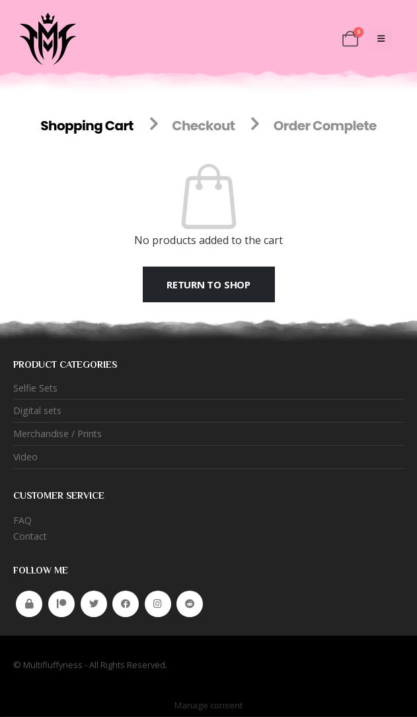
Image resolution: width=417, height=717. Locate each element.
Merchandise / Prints (57, 434)
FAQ (22, 521)
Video (25, 457)
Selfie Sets (35, 388)
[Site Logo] (46, 38)
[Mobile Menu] (381, 38)
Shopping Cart (86, 125)
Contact (30, 536)
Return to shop (208, 284)
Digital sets (38, 411)
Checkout (203, 125)
